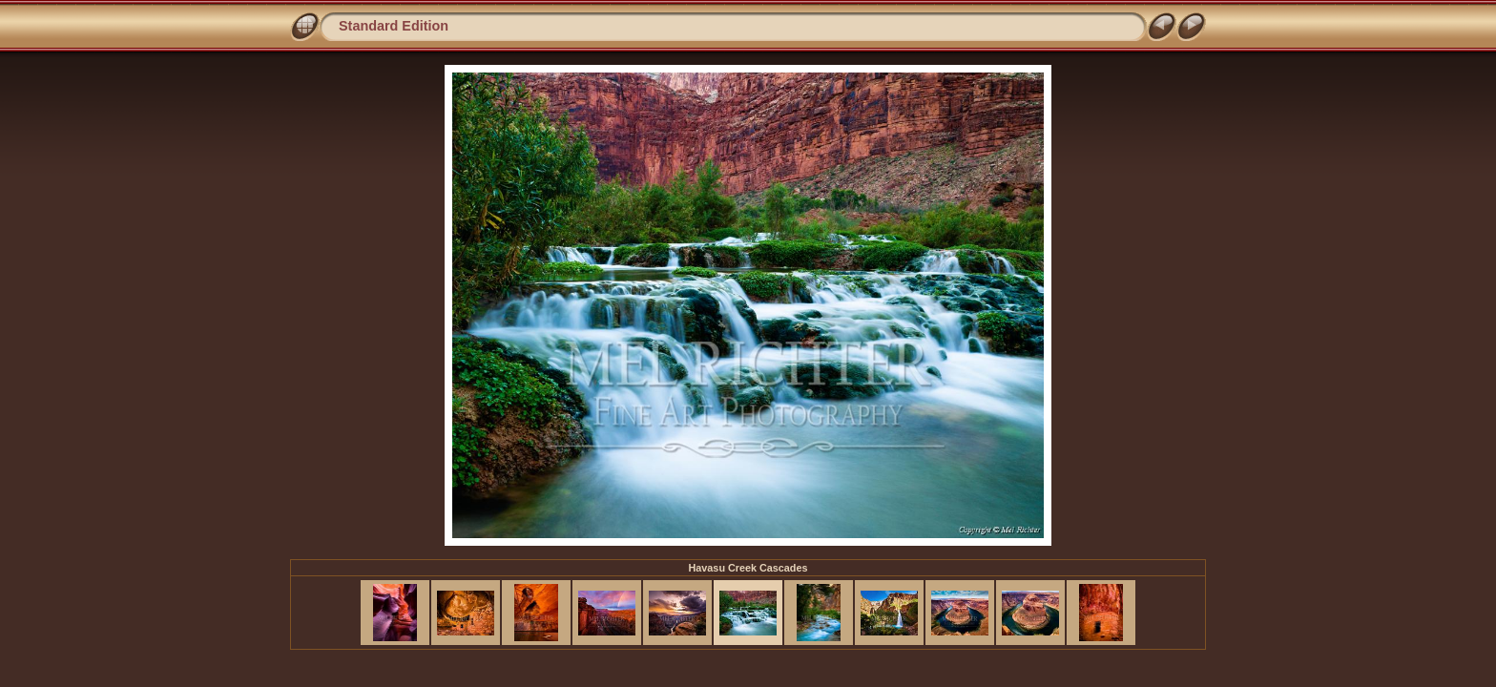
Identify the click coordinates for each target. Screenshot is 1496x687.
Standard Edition (393, 25)
